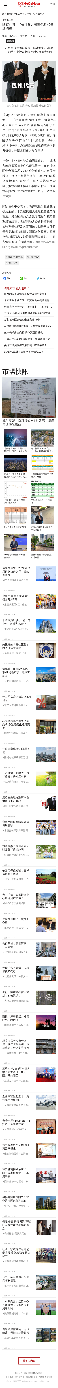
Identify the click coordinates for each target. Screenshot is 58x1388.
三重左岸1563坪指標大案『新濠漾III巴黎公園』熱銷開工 (16, 1072)
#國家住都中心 (14, 257)
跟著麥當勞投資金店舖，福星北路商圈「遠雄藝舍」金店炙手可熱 (15, 1044)
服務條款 (9, 1377)
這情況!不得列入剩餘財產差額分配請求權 (27, 313)
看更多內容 (29, 1360)
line (23, 278)
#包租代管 (12, 263)
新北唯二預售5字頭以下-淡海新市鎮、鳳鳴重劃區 (16, 672)
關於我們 (28, 1373)
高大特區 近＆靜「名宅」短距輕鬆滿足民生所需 (42, 451)
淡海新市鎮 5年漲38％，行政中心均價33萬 (23, 13)
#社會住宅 (33, 257)
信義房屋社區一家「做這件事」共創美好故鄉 (29, 306)
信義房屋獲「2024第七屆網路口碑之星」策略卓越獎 (16, 571)
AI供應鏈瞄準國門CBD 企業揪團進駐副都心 (28, 326)
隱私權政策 (19, 1377)
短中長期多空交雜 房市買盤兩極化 (23, 332)
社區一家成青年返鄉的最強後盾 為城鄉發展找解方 (16, 1253)
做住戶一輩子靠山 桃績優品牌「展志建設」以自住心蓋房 (15, 477)
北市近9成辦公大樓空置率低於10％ (24, 351)
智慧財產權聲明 (45, 1377)
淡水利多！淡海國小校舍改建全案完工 (25, 294)
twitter (41, 278)
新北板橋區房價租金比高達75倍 (22, 319)
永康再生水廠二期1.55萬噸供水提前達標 (26, 300)
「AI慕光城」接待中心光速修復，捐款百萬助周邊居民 (15, 1305)
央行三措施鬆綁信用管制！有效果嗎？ (25, 345)
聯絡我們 (18, 1373)
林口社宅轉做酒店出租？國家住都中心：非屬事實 (15, 1173)
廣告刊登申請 (31, 1377)
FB (6, 278)
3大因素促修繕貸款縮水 (15, 527)
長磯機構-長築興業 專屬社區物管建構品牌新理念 (16, 1225)
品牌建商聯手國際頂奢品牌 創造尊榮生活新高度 (16, 725)
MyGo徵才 (37, 1373)
